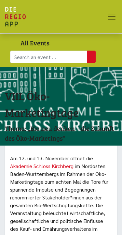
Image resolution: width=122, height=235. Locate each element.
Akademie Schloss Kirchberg (42, 166)
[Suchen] (91, 57)
